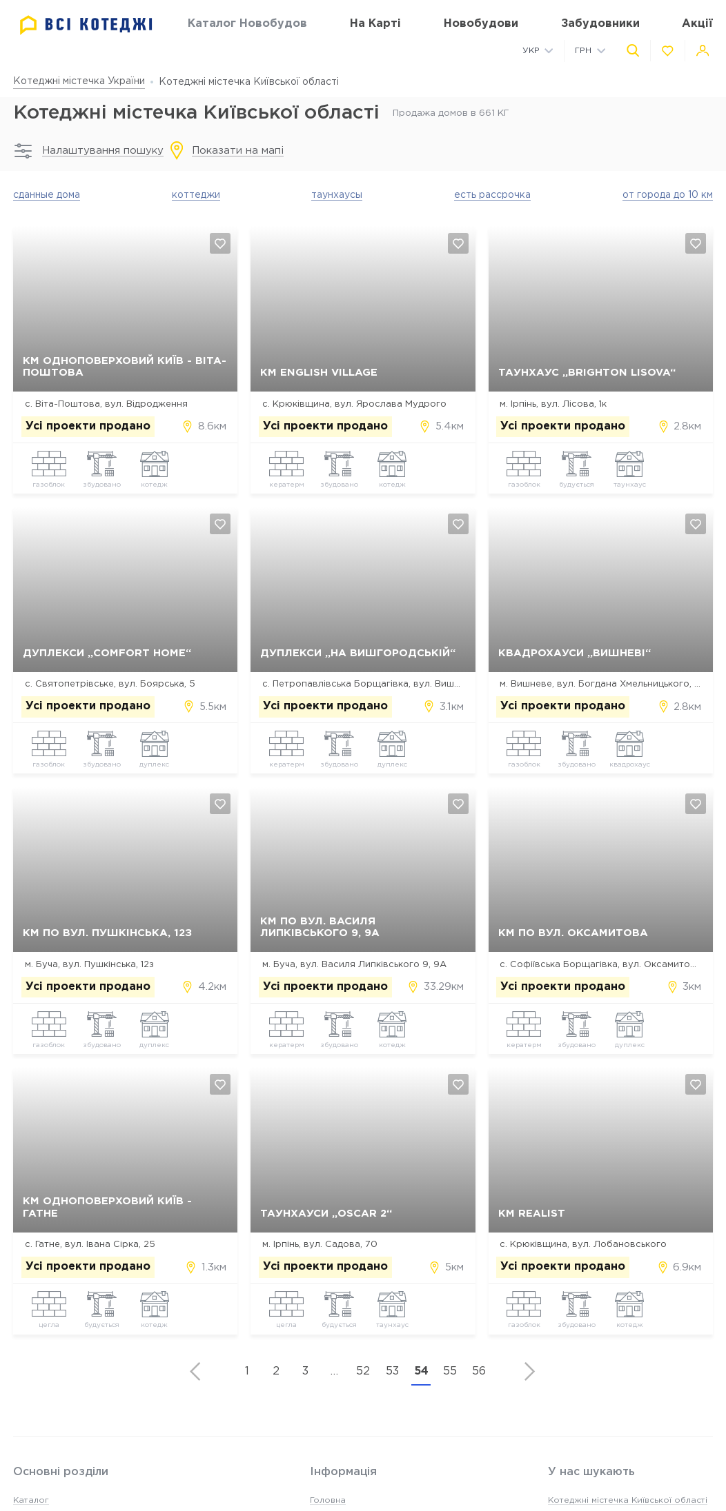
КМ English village (318, 373)
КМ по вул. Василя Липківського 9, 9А (320, 927)
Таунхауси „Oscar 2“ (326, 1214)
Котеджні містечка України (79, 81)
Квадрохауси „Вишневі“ (574, 653)
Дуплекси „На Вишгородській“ (357, 653)
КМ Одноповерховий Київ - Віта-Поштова (124, 367)
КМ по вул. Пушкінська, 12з (107, 933)
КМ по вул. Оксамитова (573, 933)
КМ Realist (531, 1214)
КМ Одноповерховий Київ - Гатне (107, 1208)
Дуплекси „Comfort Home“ (107, 653)
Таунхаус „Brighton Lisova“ (587, 373)
